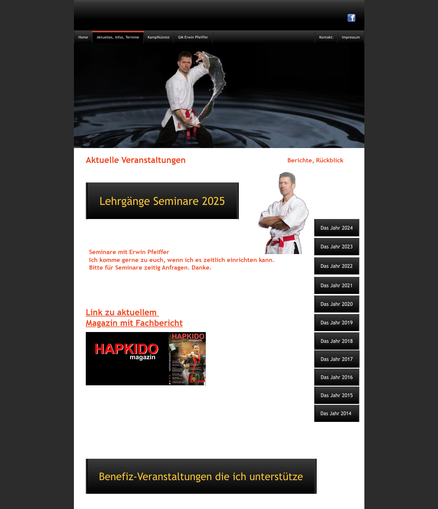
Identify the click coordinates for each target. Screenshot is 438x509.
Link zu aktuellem (122, 311)
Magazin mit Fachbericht (134, 322)
